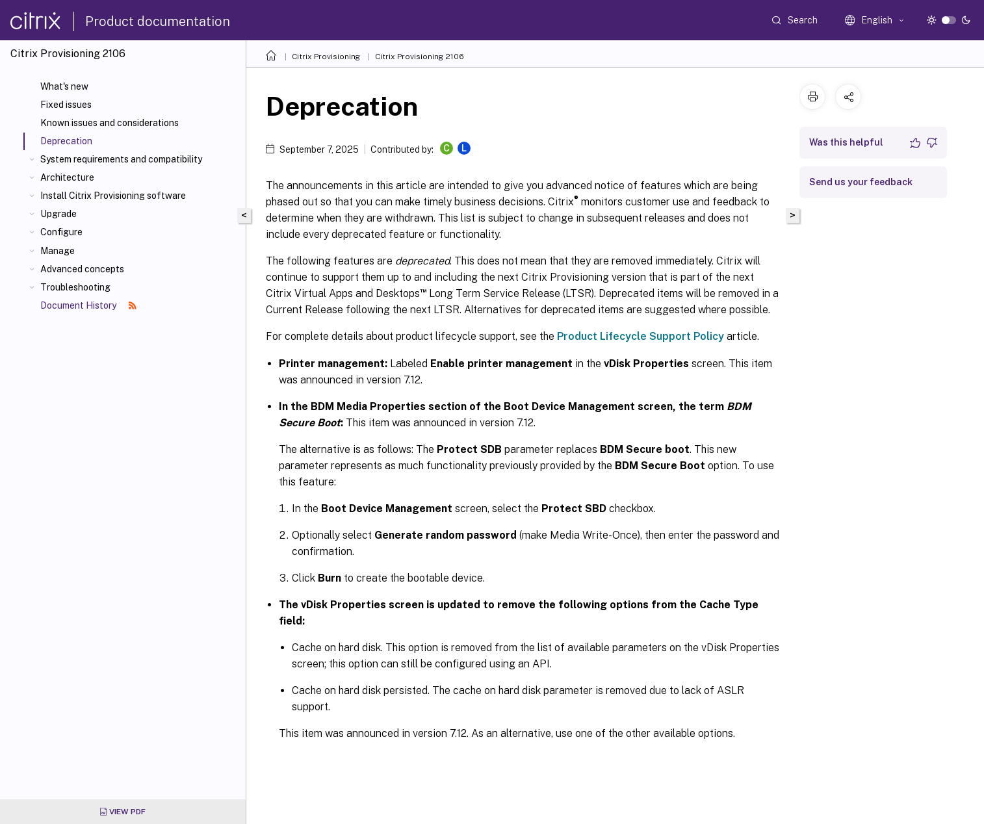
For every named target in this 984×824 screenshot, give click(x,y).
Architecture (67, 177)
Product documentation (157, 21)
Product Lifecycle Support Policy (640, 336)
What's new (64, 86)
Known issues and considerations (109, 123)
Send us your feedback (861, 182)
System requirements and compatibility (121, 159)
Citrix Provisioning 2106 (419, 56)
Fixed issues (66, 104)
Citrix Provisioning (326, 56)
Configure (61, 232)
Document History (88, 305)
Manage (57, 251)
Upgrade (58, 214)
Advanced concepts (82, 269)
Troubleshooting (75, 287)
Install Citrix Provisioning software (113, 195)
